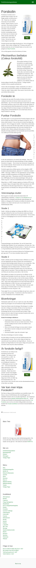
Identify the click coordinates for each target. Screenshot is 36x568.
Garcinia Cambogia (7, 510)
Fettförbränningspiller (8, 469)
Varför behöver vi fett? (8, 554)
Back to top (18, 563)
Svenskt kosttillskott (13, 403)
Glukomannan (6, 512)
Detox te (5, 480)
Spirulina (5, 535)
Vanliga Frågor (6, 457)
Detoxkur (5, 478)
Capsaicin (5, 500)
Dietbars (5, 454)
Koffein (5, 523)
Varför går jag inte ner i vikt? (10, 552)
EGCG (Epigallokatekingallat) (10, 505)
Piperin (4, 531)
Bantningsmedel (7, 452)
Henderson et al (27, 197)
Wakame (5, 538)
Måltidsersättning (7, 481)
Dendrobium (6, 503)
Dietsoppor (5, 456)
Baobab (5, 498)
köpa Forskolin (11, 48)
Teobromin (5, 537)
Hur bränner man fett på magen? (11, 550)
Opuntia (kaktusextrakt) (9, 530)
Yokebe (5, 485)
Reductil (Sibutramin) (8, 473)
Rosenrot (5, 533)
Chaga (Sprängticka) (8, 502)
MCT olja (5, 526)
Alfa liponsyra (6, 497)
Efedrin (5, 507)
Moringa (5, 528)
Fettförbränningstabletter (9, 2)
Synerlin (5, 474)
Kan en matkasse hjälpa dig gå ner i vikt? (13, 548)
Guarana (5, 516)
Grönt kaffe (6, 514)
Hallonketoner (6, 517)
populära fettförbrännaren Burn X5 (19, 398)
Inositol (5, 521)
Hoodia (4, 519)
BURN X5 (30, 441)
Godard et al (18, 197)
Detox (4, 476)
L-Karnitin (5, 524)
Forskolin (5, 509)
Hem (4, 467)
